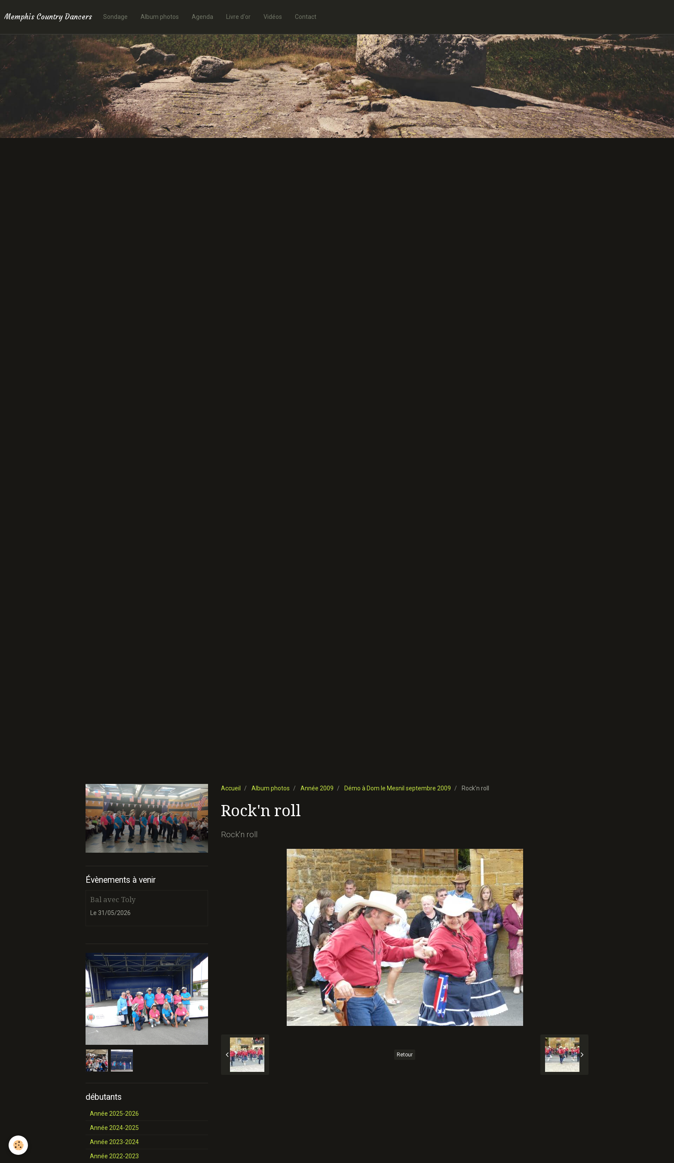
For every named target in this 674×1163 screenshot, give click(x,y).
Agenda (202, 16)
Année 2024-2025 (114, 1127)
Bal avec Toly (112, 899)
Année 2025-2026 (114, 1113)
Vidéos (272, 16)
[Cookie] (18, 1145)
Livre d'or (238, 16)
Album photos (160, 16)
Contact (305, 16)
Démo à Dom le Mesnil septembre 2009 (397, 788)
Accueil (231, 788)
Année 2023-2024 (114, 1142)
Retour (405, 1055)
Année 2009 (317, 788)
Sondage (115, 16)
